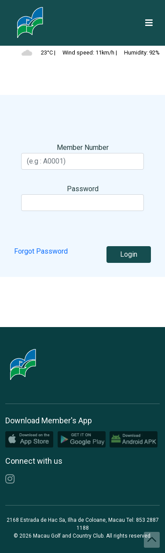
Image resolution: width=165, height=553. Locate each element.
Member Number (83, 147)
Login (128, 254)
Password (83, 189)
